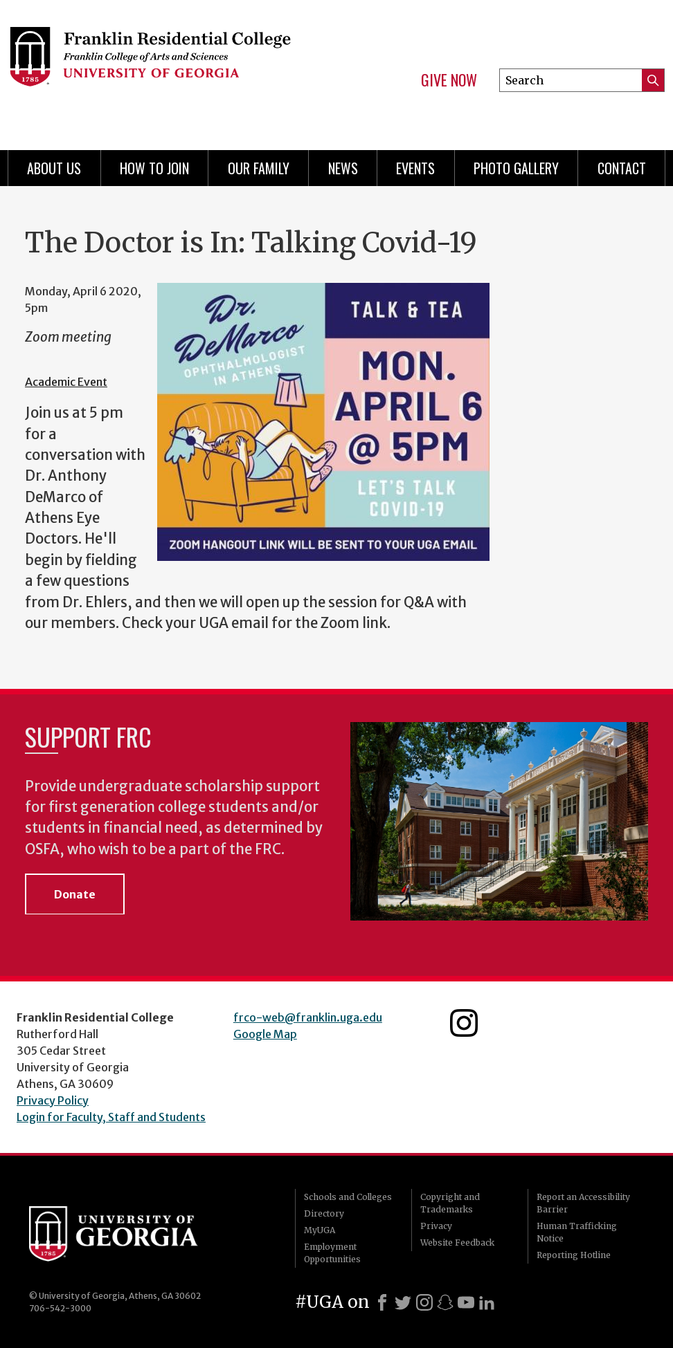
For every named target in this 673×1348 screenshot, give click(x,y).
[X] (403, 1302)
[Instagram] (424, 1302)
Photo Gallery (516, 168)
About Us (54, 168)
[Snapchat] (445, 1302)
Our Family (258, 168)
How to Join (154, 168)
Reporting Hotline (574, 1255)
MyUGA (319, 1230)
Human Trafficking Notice (577, 1232)
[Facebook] (382, 1302)
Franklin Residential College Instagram (464, 1023)
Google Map (265, 1034)
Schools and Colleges (348, 1197)
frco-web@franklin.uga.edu (307, 1017)
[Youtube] (466, 1302)
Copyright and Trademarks (450, 1203)
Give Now (449, 80)
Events (415, 168)
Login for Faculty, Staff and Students (111, 1117)
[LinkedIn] (486, 1302)
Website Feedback (457, 1242)
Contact (622, 168)
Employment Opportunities (332, 1252)
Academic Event (66, 382)
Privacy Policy (53, 1100)
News (343, 168)
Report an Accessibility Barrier (583, 1203)
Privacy (436, 1226)
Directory (324, 1213)
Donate (75, 894)
